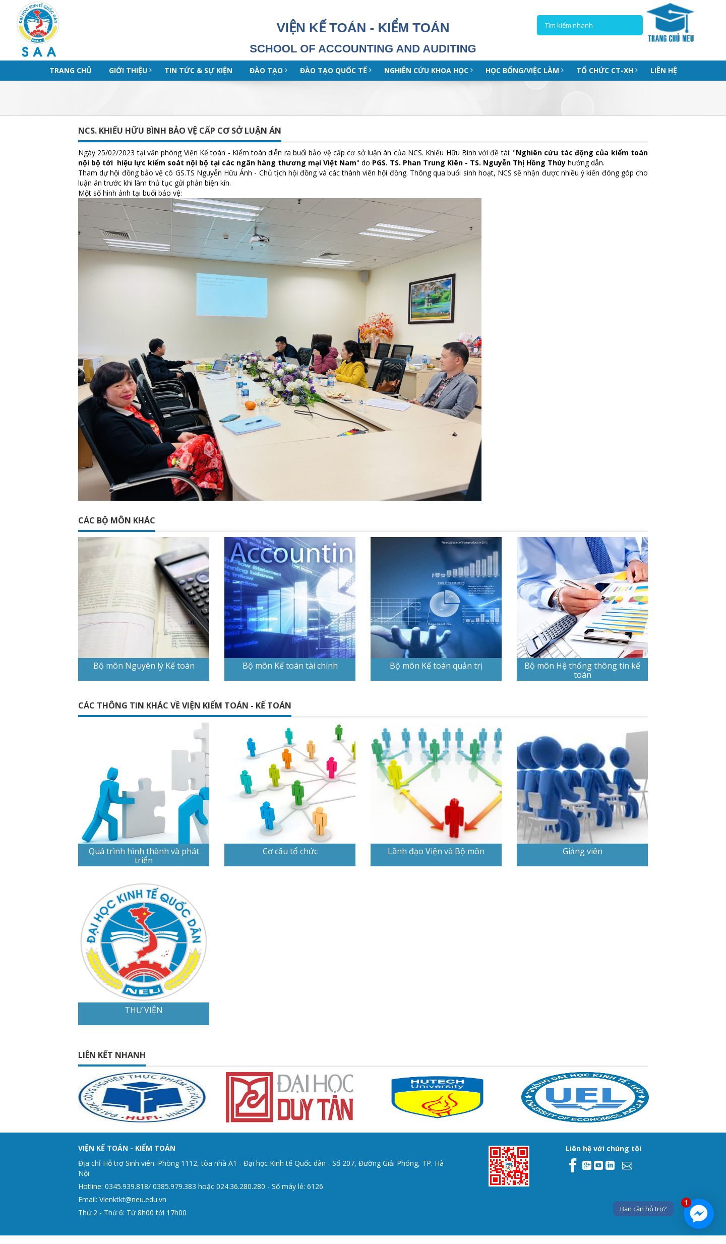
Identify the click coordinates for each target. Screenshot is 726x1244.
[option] (76, 1097)
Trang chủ (70, 70)
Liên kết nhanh (112, 1054)
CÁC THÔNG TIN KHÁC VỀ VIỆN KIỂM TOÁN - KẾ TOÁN (184, 705)
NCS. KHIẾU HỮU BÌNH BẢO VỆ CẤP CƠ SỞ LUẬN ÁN (179, 130)
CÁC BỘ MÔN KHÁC (116, 520)
